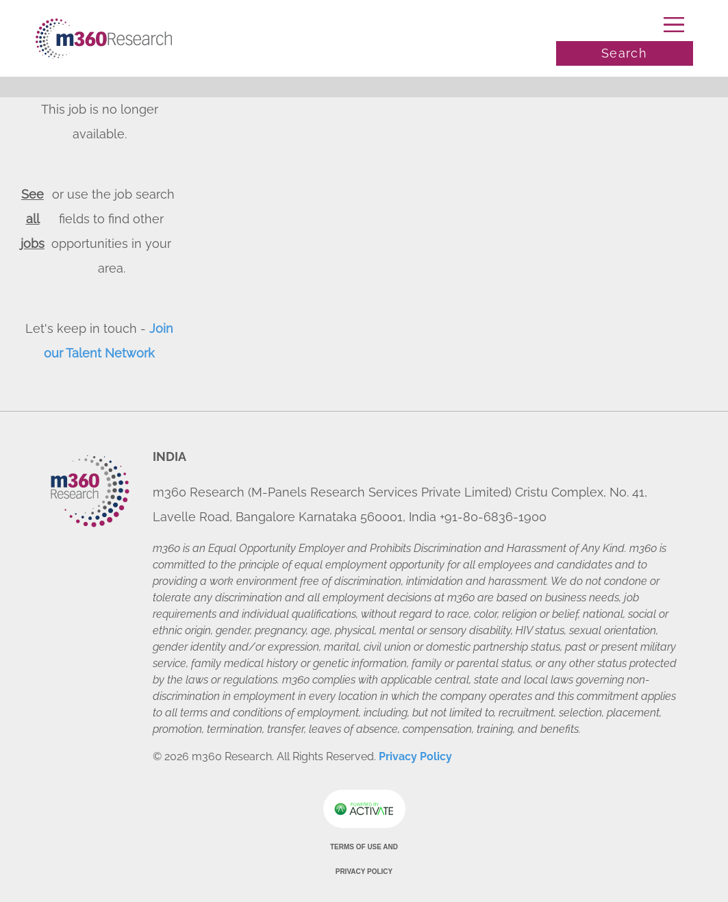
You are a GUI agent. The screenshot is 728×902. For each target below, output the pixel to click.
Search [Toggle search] (624, 53)
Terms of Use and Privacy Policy (364, 859)
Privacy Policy (415, 756)
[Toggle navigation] (624, 25)
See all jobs (33, 219)
